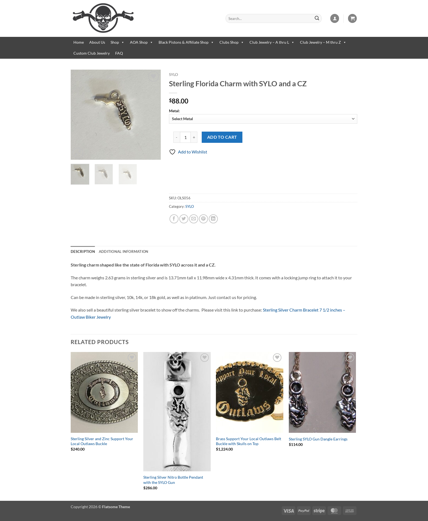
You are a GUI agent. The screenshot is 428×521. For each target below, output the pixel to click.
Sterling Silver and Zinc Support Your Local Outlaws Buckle (102, 441)
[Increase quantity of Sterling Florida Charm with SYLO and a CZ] (194, 137)
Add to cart (222, 137)
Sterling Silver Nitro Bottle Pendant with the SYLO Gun (173, 480)
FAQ (119, 53)
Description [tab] (83, 251)
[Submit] (317, 18)
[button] (334, 18)
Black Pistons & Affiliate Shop (186, 42)
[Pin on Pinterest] (203, 218)
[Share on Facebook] (174, 218)
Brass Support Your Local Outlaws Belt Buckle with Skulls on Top (248, 441)
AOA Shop (141, 42)
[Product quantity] (185, 137)
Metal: (263, 115)
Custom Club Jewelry (91, 53)
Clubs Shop (231, 42)
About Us (97, 42)
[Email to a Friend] (193, 218)
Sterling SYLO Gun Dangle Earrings (318, 439)
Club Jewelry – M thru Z (323, 42)
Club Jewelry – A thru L (272, 42)
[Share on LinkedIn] (213, 218)
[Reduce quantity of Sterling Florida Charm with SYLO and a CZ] (176, 137)
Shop (117, 42)
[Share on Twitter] (183, 218)
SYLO (173, 74)
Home (78, 42)
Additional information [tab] (123, 251)
